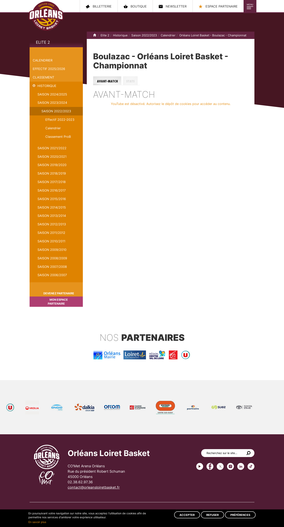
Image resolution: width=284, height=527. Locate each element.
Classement (43, 77)
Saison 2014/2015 (51, 207)
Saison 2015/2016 (51, 199)
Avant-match (108, 80)
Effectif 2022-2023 (59, 120)
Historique (46, 86)
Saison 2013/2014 (51, 216)
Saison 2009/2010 (51, 250)
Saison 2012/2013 (51, 224)
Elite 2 (43, 42)
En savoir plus (37, 522)
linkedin (240, 466)
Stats (131, 80)
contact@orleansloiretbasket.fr (94, 487)
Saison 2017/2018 (51, 182)
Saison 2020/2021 (51, 157)
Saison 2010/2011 (51, 241)
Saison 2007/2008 (52, 267)
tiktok (251, 466)
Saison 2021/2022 (51, 148)
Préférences (240, 515)
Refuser (212, 515)
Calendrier (42, 60)
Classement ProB (58, 137)
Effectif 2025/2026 (49, 69)
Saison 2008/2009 (52, 258)
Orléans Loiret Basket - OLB (46, 16)
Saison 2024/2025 (52, 94)
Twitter (220, 466)
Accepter (187, 515)
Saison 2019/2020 (51, 165)
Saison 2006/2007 (52, 275)
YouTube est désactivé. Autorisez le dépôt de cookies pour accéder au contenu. (171, 104)
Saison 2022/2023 (56, 111)
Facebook (209, 466)
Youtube (199, 466)
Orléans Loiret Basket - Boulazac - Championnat (212, 35)
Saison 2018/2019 (51, 173)
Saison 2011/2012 (51, 233)
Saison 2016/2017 (51, 190)
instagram (230, 466)
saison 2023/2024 (52, 103)
